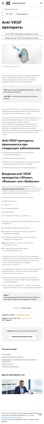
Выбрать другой (22, 14)
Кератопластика (7, 364)
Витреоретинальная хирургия (12, 357)
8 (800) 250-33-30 (18, 3)
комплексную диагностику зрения (13, 189)
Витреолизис (6, 354)
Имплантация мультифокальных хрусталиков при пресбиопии (19, 360)
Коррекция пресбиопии (10, 366)
